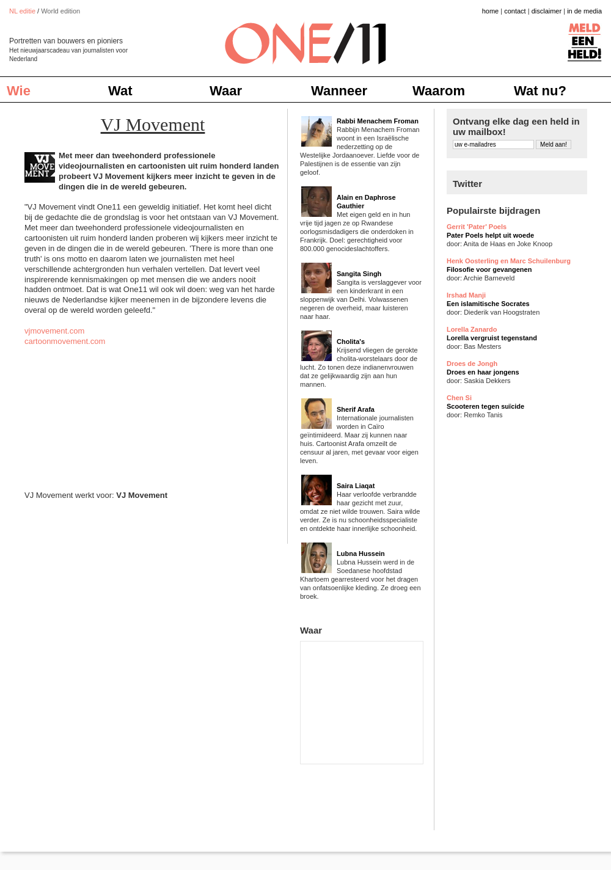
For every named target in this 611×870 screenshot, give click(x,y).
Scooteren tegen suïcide (485, 406)
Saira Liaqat (356, 485)
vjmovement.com (54, 330)
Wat (120, 90)
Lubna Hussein (361, 553)
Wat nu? (540, 90)
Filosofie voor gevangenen (489, 269)
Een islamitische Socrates (488, 303)
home (490, 11)
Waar (226, 90)
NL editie (22, 11)
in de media (584, 11)
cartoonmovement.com (64, 341)
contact (514, 11)
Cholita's (351, 341)
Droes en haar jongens (483, 372)
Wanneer (339, 90)
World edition (60, 11)
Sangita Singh (359, 273)
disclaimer (547, 11)
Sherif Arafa (356, 409)
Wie (19, 90)
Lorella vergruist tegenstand (492, 338)
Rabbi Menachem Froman (378, 121)
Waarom (438, 90)
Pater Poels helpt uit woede (490, 235)
